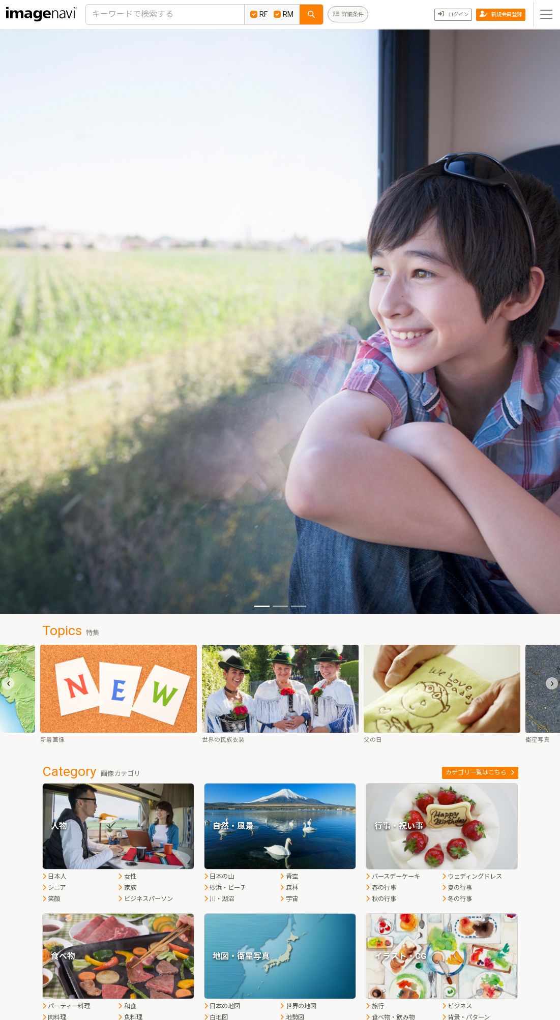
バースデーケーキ (393, 876)
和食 (127, 1006)
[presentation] (8, 683)
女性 (127, 876)
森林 (289, 887)
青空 (289, 876)
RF (259, 14)
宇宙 (289, 899)
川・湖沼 (219, 899)
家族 (127, 887)
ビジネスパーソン (145, 899)
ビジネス (457, 1006)
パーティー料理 (66, 1006)
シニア (54, 887)
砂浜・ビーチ (225, 887)
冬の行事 (457, 899)
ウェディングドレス (472, 876)
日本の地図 (222, 1006)
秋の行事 (381, 899)
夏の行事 (457, 887)
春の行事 (381, 887)
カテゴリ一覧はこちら (480, 772)
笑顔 (51, 899)
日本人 (54, 876)
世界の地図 (298, 1006)
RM (283, 14)
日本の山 (219, 876)
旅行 (375, 1006)
